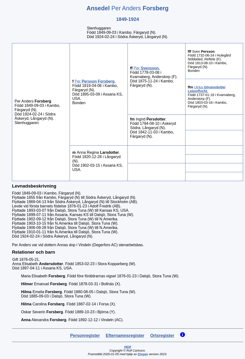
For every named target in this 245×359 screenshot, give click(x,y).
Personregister (85, 335)
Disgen (143, 354)
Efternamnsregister (125, 335)
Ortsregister (162, 335)
